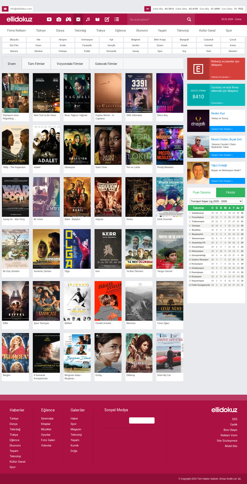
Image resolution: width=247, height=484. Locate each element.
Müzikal (38, 51)
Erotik (63, 45)
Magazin (76, 429)
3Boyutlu (14, 39)
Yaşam (162, 30)
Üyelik (233, 424)
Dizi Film (14, 45)
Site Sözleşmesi (227, 440)
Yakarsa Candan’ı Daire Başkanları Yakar (223, 145)
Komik (75, 445)
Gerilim (135, 45)
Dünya (60, 30)
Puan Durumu (202, 192)
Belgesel (135, 39)
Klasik (184, 45)
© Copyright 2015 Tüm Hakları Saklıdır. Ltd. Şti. (209, 478)
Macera (14, 51)
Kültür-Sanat (207, 30)
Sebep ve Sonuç (219, 118)
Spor (229, 30)
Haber (74, 418)
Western (233, 51)
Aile (38, 39)
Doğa (74, 451)
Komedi (209, 45)
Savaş (135, 51)
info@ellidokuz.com (17, 9)
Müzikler (46, 429)
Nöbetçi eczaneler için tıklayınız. (225, 63)
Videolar (46, 445)
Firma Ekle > (217, 103)
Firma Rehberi (16, 30)
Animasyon (87, 39)
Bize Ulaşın (230, 430)
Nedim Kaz (218, 113)
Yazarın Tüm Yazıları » (222, 129)
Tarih (208, 51)
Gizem (160, 45)
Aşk (111, 39)
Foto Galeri (48, 440)
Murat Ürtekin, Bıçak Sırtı (226, 139)
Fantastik (87, 45)
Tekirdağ (80, 30)
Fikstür (230, 192)
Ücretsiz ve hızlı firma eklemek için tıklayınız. (225, 89)
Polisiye (63, 51)
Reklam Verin (229, 435)
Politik (87, 51)
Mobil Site (231, 446)
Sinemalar (47, 418)
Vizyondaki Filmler (70, 64)
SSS (234, 419)
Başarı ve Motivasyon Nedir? (226, 170)
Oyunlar (46, 434)
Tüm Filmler (36, 64)
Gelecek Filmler (106, 64)
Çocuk (233, 39)
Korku (233, 45)
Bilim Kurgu (160, 39)
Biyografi (184, 39)
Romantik (111, 51)
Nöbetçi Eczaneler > (220, 77)
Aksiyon (63, 39)
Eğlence (120, 30)
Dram (38, 45)
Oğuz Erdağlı (219, 165)
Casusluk (208, 39)
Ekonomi (142, 30)
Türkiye (41, 30)
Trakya (100, 30)
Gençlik (111, 45)
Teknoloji (183, 30)
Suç (184, 51)
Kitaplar (46, 424)
